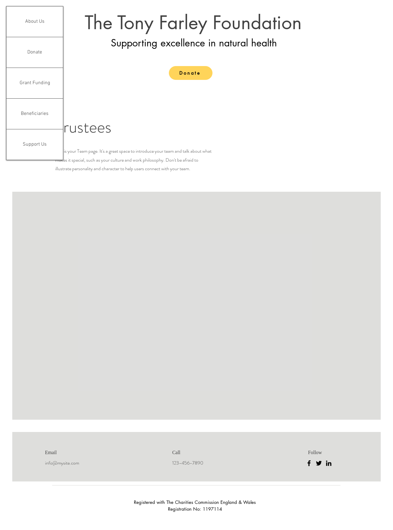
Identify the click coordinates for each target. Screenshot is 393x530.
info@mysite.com (62, 462)
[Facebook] (309, 463)
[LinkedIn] (329, 463)
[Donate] (190, 73)
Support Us (35, 144)
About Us (35, 21)
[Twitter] (319, 463)
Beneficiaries (35, 114)
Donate (34, 52)
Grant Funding (35, 83)
